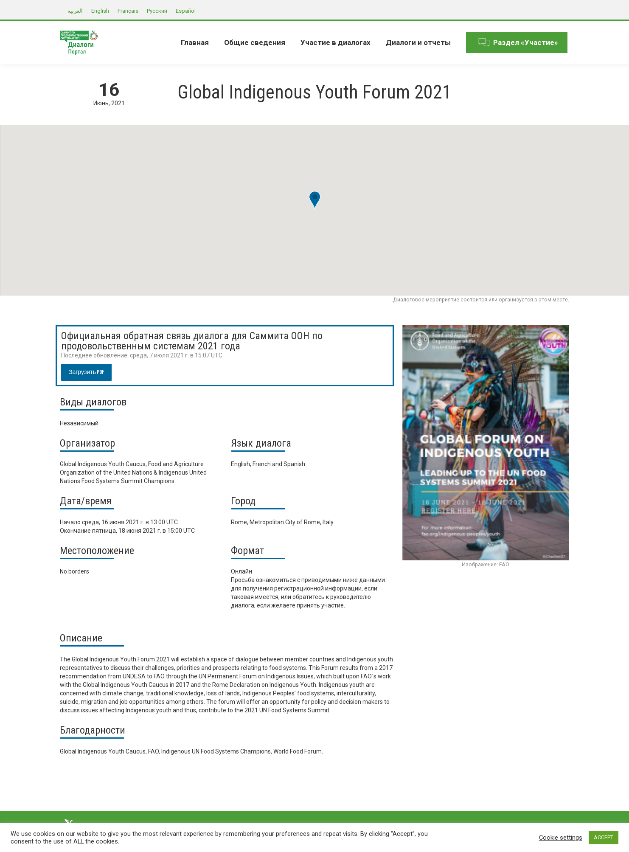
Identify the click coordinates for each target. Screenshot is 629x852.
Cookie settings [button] (560, 837)
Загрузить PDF (86, 372)
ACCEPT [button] (603, 837)
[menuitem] (195, 42)
